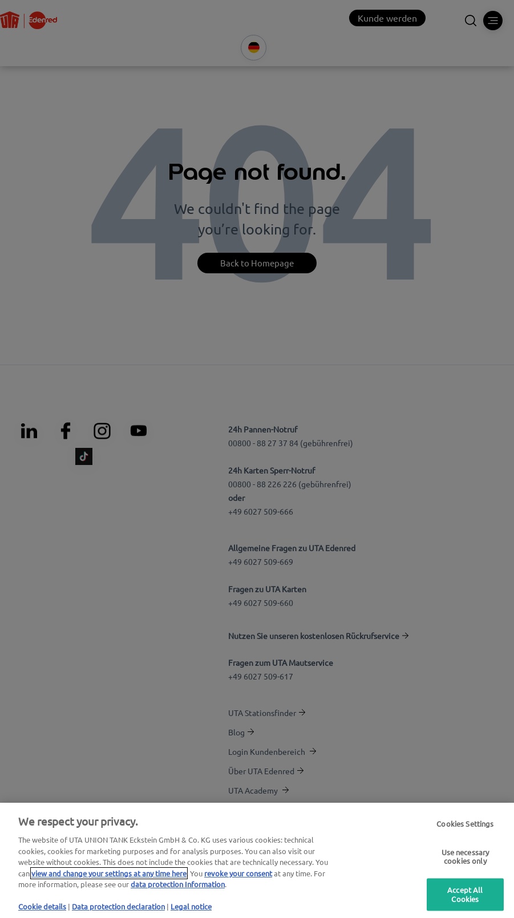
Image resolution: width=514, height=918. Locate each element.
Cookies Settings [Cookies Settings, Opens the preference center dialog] (464, 824)
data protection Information (178, 884)
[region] (257, 860)
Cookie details (42, 906)
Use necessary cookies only (465, 856)
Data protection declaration (118, 906)
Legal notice (191, 906)
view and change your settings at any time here (109, 873)
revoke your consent (238, 873)
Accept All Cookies (465, 894)
